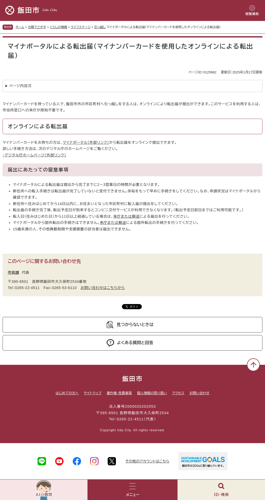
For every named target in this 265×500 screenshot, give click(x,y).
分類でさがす (37, 27)
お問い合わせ (199, 393)
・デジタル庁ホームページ (34, 155)
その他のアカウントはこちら (147, 461)
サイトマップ (92, 393)
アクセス (178, 393)
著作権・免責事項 (119, 393)
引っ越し (100, 27)
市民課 (13, 272)
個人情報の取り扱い (152, 393)
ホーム (20, 27)
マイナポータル (86, 142)
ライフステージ (81, 27)
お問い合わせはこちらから (102, 288)
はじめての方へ (67, 393)
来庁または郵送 (126, 216)
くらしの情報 (58, 27)
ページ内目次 (20, 86)
